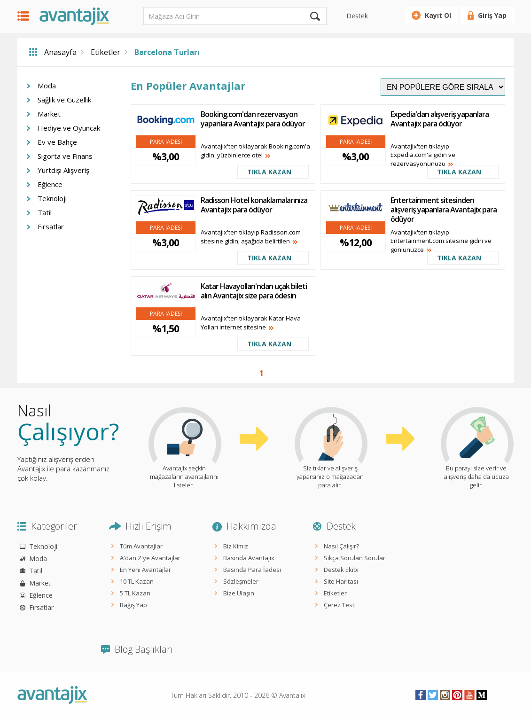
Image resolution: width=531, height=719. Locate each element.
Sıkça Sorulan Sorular (354, 558)
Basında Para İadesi (252, 569)
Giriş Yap (492, 15)
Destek (357, 15)
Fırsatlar (51, 226)
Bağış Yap (133, 605)
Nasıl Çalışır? (341, 546)
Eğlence (50, 184)
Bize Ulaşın (238, 593)
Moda (47, 85)
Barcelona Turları (167, 52)
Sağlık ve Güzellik (64, 99)
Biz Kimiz (235, 546)
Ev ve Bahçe (57, 142)
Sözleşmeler (240, 581)
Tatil (45, 212)
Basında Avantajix (248, 558)
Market (49, 113)
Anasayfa (60, 52)
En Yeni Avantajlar (145, 569)
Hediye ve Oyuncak (69, 128)
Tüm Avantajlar (141, 546)
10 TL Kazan (137, 581)
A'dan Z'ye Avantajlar (150, 558)
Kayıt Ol (438, 15)
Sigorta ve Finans (65, 156)
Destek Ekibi (341, 569)
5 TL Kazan (135, 593)
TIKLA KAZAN (269, 171)
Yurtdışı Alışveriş (63, 170)
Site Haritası (341, 581)
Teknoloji (52, 198)
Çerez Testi (340, 605)
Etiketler (105, 52)
